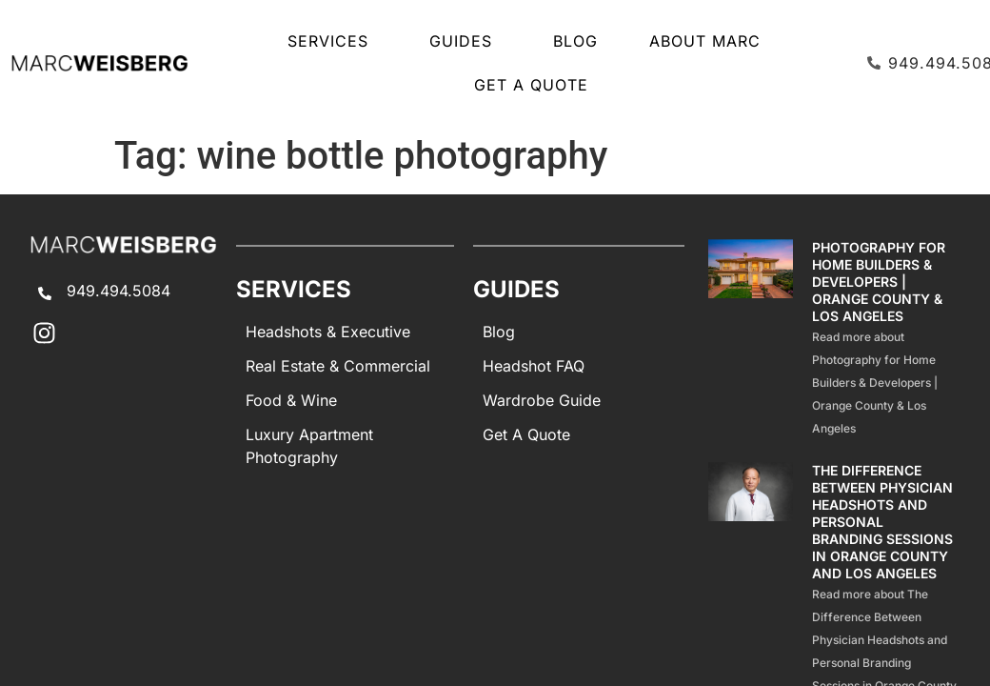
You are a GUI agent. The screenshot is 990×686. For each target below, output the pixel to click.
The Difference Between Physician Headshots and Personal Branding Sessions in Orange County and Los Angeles (882, 521)
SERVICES (332, 40)
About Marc (705, 40)
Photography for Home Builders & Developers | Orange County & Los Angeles (878, 281)
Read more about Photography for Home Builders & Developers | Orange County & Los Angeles (875, 382)
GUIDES (465, 40)
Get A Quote (531, 84)
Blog (575, 40)
